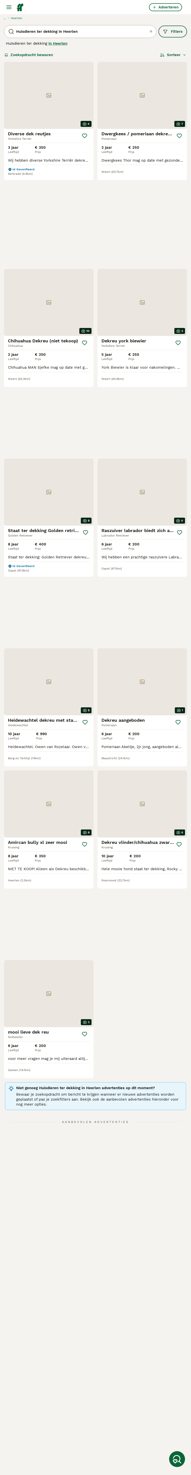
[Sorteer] (173, 55)
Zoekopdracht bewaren (28, 55)
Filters (173, 31)
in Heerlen (57, 43)
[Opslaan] (85, 136)
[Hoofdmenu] (9, 7)
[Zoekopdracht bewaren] (177, 1459)
